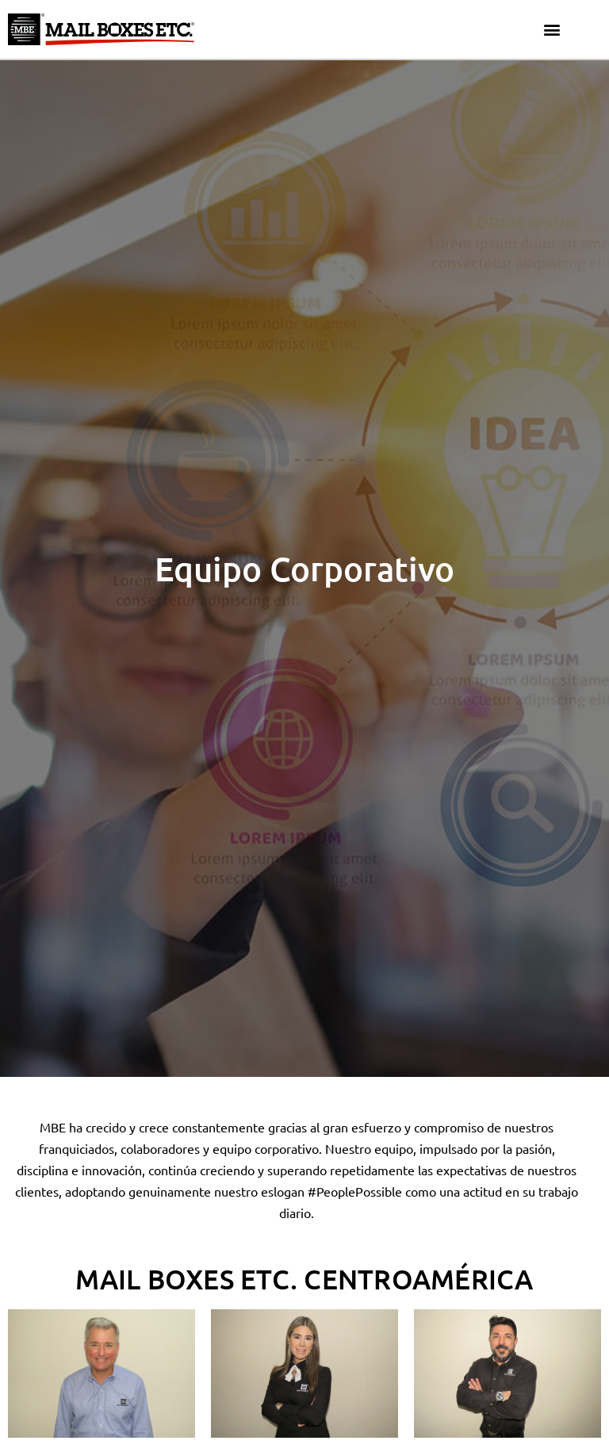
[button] (552, 30)
